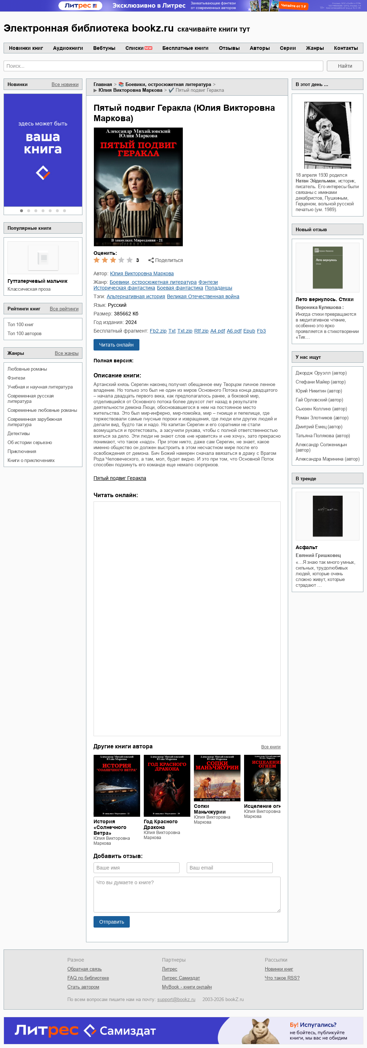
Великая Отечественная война (203, 296)
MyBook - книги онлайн (187, 987)
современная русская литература (31, 398)
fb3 (261, 331)
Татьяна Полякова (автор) (323, 435)
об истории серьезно (30, 442)
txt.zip (184, 331)
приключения (22, 451)
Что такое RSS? (282, 978)
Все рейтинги (64, 308)
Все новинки (65, 84)
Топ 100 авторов (25, 333)
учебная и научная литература (40, 387)
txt (172, 331)
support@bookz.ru (176, 999)
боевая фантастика (180, 288)
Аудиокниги (68, 48)
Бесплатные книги (185, 48)
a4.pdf (217, 331)
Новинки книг (26, 48)
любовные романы (27, 369)
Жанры (315, 48)
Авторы (260, 48)
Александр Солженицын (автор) (321, 447)
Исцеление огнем (266, 806)
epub (249, 331)
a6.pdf (234, 331)
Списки (134, 48)
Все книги (271, 746)
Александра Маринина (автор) (327, 459)
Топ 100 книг (21, 324)
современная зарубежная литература (35, 421)
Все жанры (66, 353)
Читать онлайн (116, 345)
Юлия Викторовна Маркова (130, 90)
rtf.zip (201, 331)
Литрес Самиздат (181, 978)
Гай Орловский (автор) (319, 399)
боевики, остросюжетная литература (168, 84)
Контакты (346, 48)
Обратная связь (84, 969)
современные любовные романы (42, 410)
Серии (288, 48)
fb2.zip (158, 331)
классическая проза (29, 289)
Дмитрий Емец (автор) (319, 426)
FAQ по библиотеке (88, 978)
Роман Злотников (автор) (322, 417)
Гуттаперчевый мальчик (37, 281)
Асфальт (307, 547)
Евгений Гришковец (318, 555)
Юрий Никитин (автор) (319, 391)
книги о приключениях (31, 460)
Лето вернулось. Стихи (325, 299)
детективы (19, 433)
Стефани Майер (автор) (320, 382)
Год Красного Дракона (161, 824)
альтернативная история (136, 296)
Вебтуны (104, 48)
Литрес (169, 969)
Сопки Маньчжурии (210, 809)
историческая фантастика (124, 288)
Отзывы (229, 48)
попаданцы (218, 288)
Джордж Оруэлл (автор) (321, 373)
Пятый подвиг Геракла (120, 478)
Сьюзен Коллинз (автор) (321, 408)
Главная (103, 84)
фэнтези (16, 378)
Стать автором (83, 987)
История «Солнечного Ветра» (110, 827)
